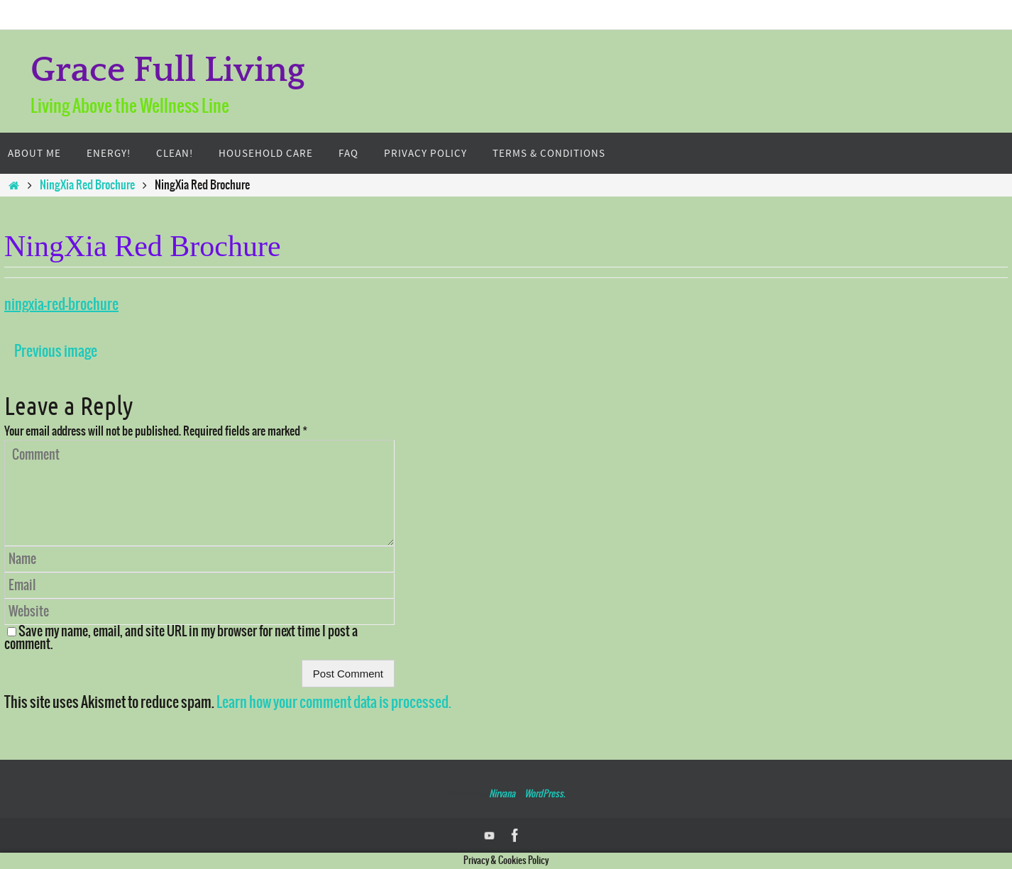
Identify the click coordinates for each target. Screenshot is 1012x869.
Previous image (55, 351)
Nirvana (502, 794)
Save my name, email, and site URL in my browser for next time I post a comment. (181, 638)
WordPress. (544, 794)
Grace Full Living (168, 70)
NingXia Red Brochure (87, 185)
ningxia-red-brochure (61, 305)
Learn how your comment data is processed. (333, 702)
